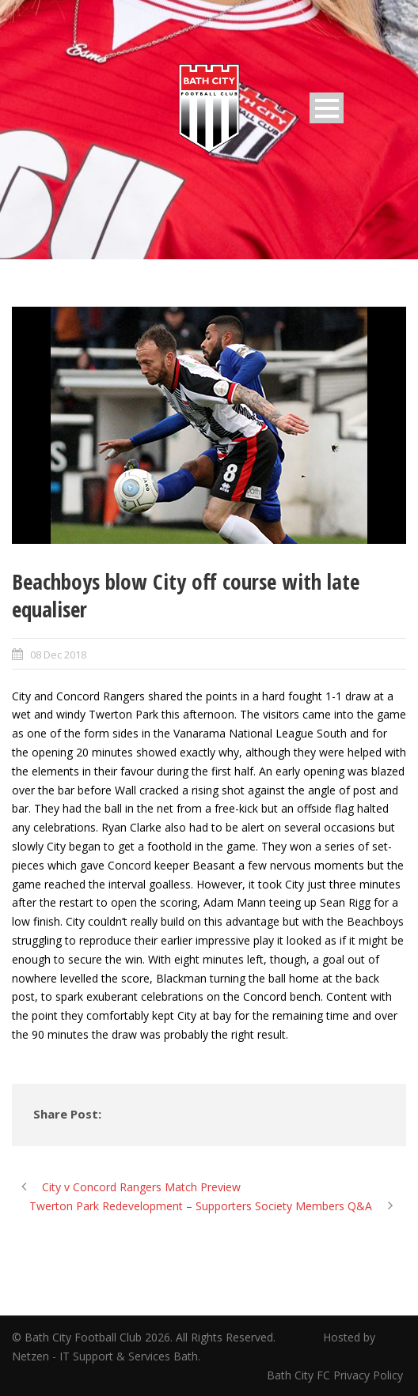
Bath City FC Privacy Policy (336, 1375)
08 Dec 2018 (58, 654)
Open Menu (327, 107)
